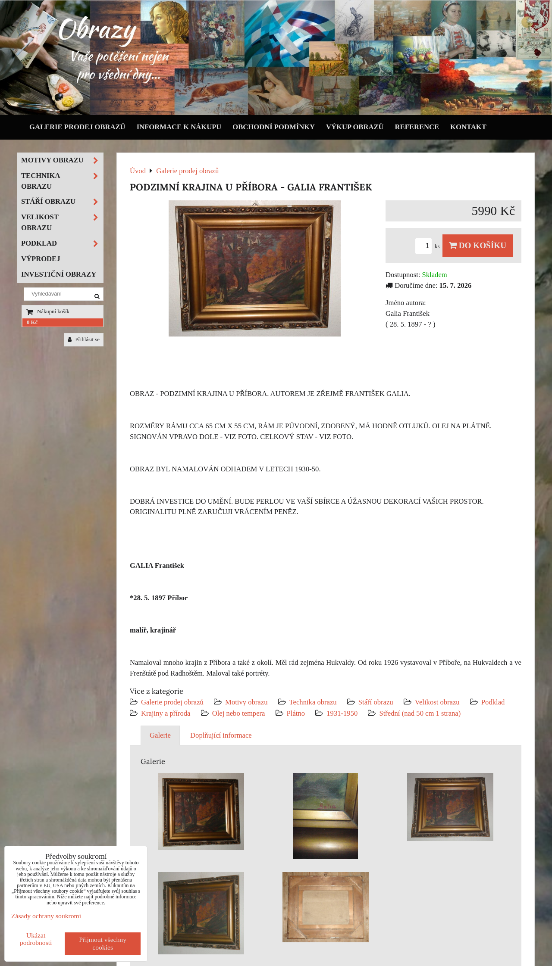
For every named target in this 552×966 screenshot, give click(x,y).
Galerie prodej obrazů (77, 127)
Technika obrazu (313, 702)
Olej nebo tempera (238, 713)
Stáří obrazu (375, 702)
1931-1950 (342, 713)
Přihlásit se (84, 340)
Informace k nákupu (179, 127)
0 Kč (32, 322)
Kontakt (468, 127)
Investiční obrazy (58, 274)
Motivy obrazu (246, 702)
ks (428, 246)
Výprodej (40, 259)
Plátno (296, 713)
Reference (417, 127)
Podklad (493, 702)
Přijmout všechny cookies (102, 943)
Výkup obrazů (354, 127)
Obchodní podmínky (273, 127)
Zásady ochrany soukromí (46, 915)
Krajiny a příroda (165, 713)
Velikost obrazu (437, 702)
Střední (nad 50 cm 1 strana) (420, 713)
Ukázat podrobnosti (36, 939)
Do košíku (477, 245)
